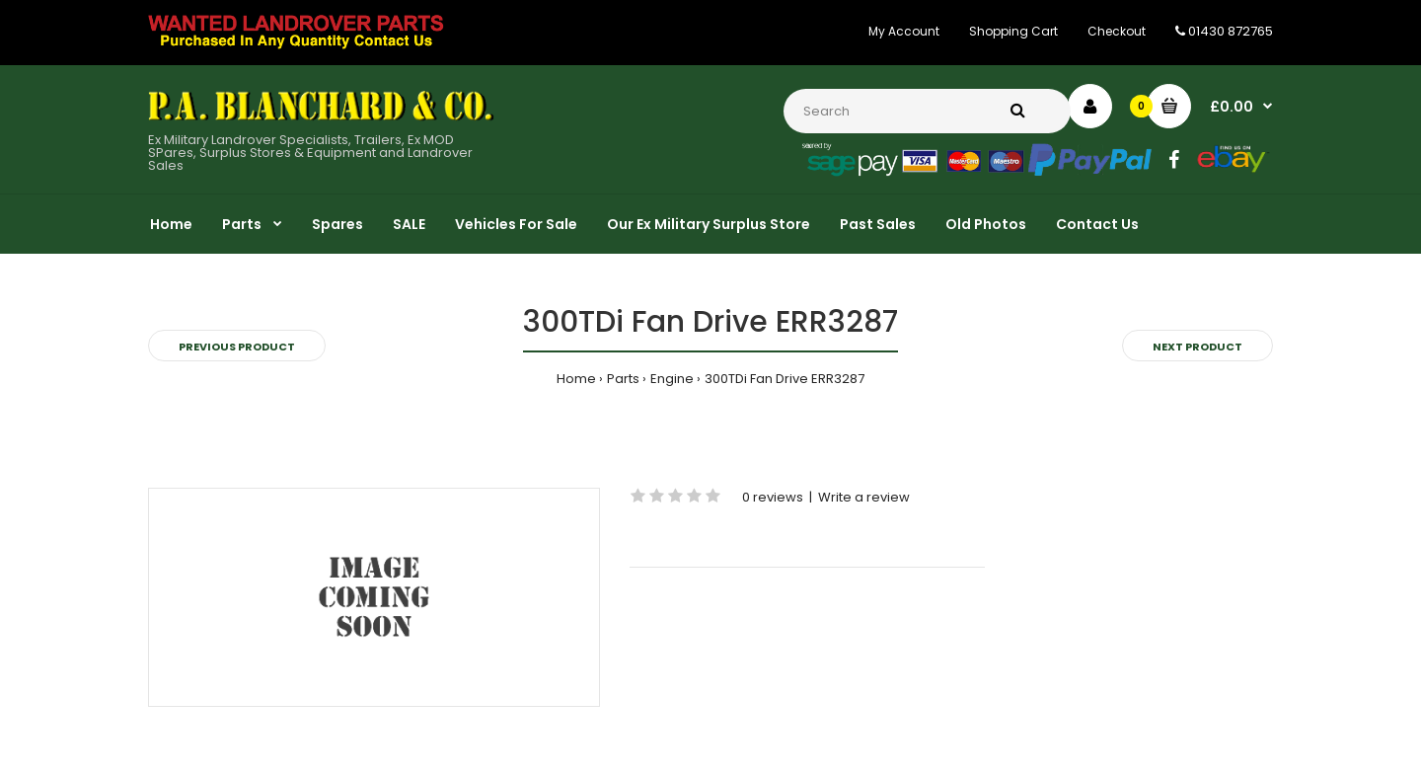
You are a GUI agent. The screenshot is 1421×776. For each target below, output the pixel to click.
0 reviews (772, 497)
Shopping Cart (1013, 31)
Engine (672, 378)
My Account (903, 31)
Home (576, 378)
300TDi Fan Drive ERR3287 (784, 378)
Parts (623, 378)
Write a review (864, 497)
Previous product (237, 346)
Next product (1197, 346)
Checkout (1116, 31)
